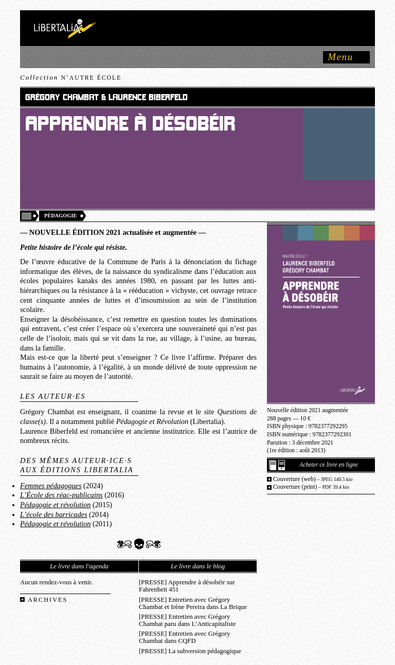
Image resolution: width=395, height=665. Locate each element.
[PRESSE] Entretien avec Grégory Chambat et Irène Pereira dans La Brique (193, 603)
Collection (70, 77)
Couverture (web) (313, 479)
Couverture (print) (311, 487)
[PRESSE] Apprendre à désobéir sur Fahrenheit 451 (187, 586)
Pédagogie (60, 215)
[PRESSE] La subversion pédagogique (190, 651)
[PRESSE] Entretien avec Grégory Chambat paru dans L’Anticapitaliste (187, 620)
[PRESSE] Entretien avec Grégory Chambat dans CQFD (184, 637)
